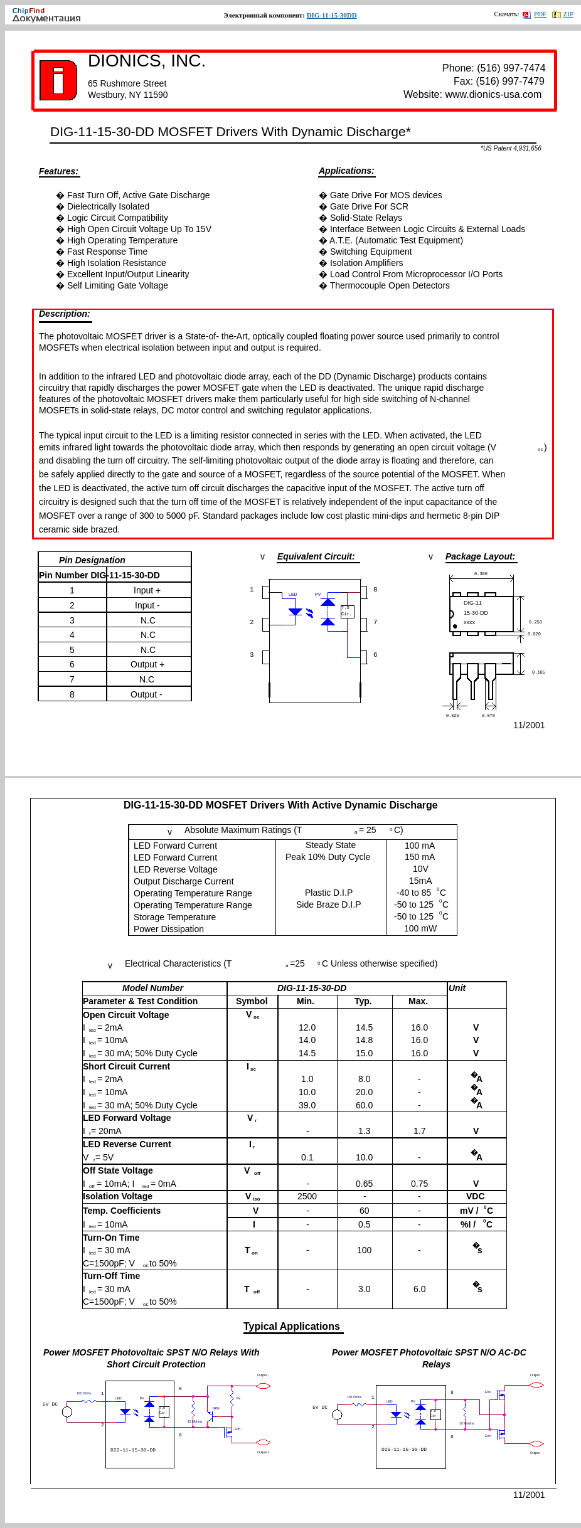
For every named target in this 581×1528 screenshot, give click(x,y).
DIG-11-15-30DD (332, 15)
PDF (534, 14)
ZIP (563, 14)
